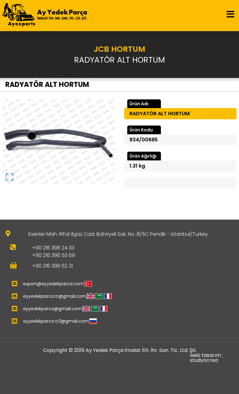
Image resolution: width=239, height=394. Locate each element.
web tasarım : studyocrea (206, 358)
